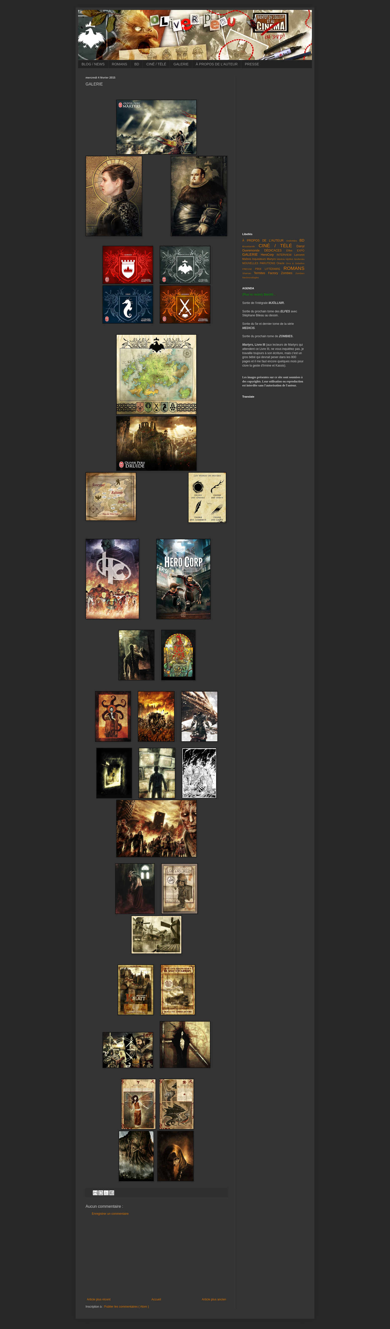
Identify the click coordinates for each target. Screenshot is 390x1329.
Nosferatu (299, 259)
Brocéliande (248, 246)
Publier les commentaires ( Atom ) (126, 1306)
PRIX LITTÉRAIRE (267, 268)
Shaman (246, 273)
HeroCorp (267, 254)
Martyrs (271, 258)
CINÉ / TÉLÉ (156, 64)
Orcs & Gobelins (295, 263)
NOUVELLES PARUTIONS (258, 263)
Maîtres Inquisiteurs (254, 258)
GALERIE (181, 64)
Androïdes (291, 240)
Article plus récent (98, 1299)
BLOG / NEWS (93, 64)
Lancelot (299, 254)
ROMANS (119, 64)
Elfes (289, 250)
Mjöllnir (289, 259)
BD (136, 64)
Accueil (156, 1299)
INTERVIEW (284, 254)
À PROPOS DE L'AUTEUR (217, 64)
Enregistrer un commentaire (110, 1213)
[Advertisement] (156, 1256)
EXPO (300, 250)
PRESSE (252, 64)
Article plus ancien (214, 1299)
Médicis (281, 259)
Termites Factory (266, 273)
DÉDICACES (273, 250)
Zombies (286, 273)
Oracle (281, 263)
